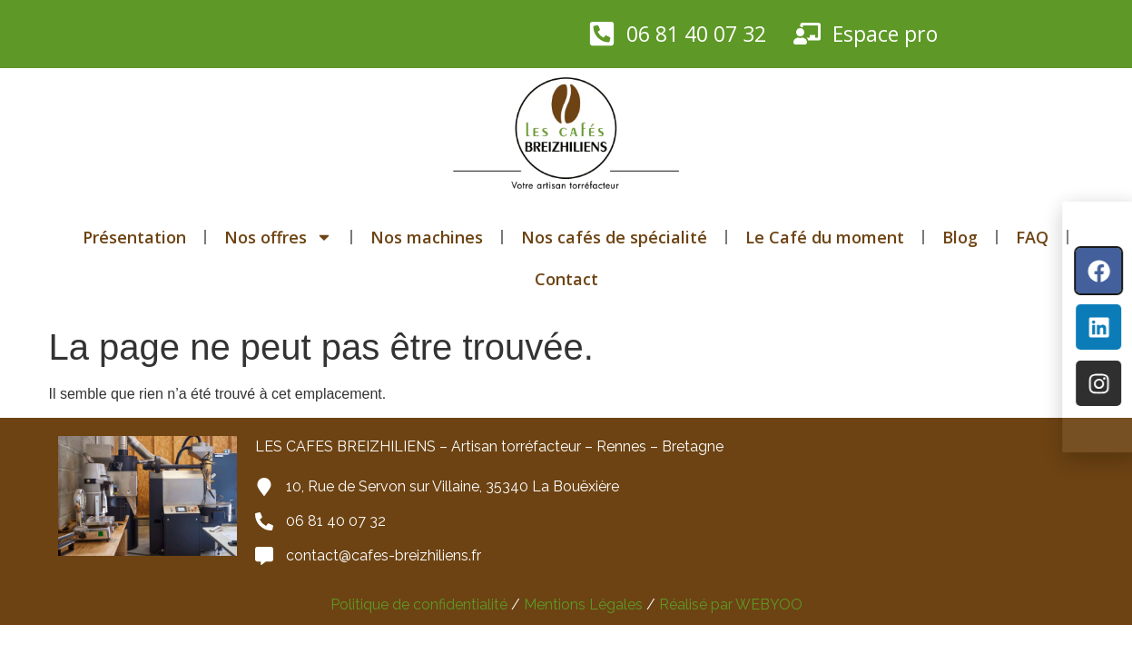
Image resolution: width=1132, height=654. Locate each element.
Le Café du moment (824, 237)
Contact (566, 279)
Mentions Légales (581, 604)
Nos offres (278, 237)
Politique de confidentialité (418, 604)
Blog (960, 237)
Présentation (134, 237)
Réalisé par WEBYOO (730, 604)
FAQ (1032, 237)
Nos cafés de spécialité (614, 237)
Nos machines (426, 237)
